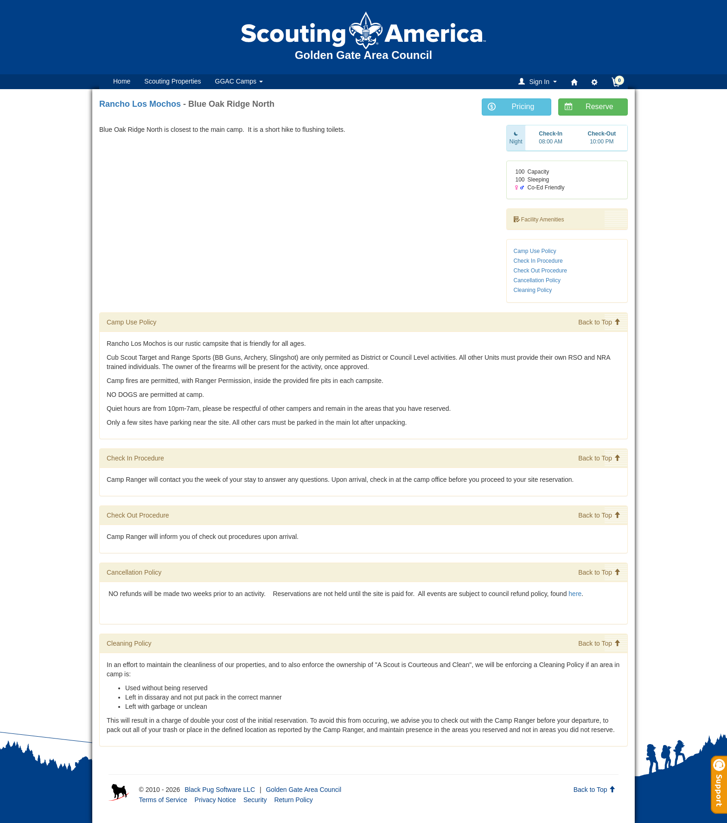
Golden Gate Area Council (303, 789)
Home (121, 81)
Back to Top (599, 322)
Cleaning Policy (533, 290)
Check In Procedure (538, 261)
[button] (539, 81)
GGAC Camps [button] (239, 81)
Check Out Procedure (540, 270)
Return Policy (293, 800)
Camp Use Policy (535, 251)
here (574, 593)
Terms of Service (163, 800)
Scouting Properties (172, 81)
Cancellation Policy (537, 280)
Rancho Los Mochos (140, 104)
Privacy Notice (215, 800)
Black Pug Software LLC (220, 789)
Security (255, 800)
